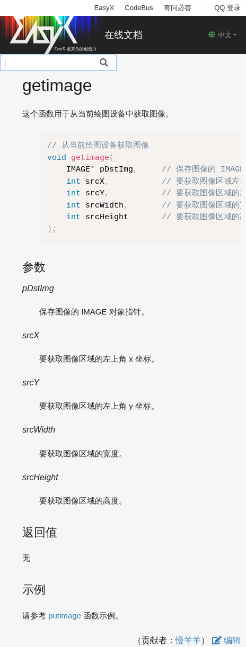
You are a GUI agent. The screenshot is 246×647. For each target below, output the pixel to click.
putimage (64, 615)
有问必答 (177, 8)
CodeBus (139, 8)
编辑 (226, 640)
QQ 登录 (227, 8)
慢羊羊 (188, 640)
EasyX (104, 8)
